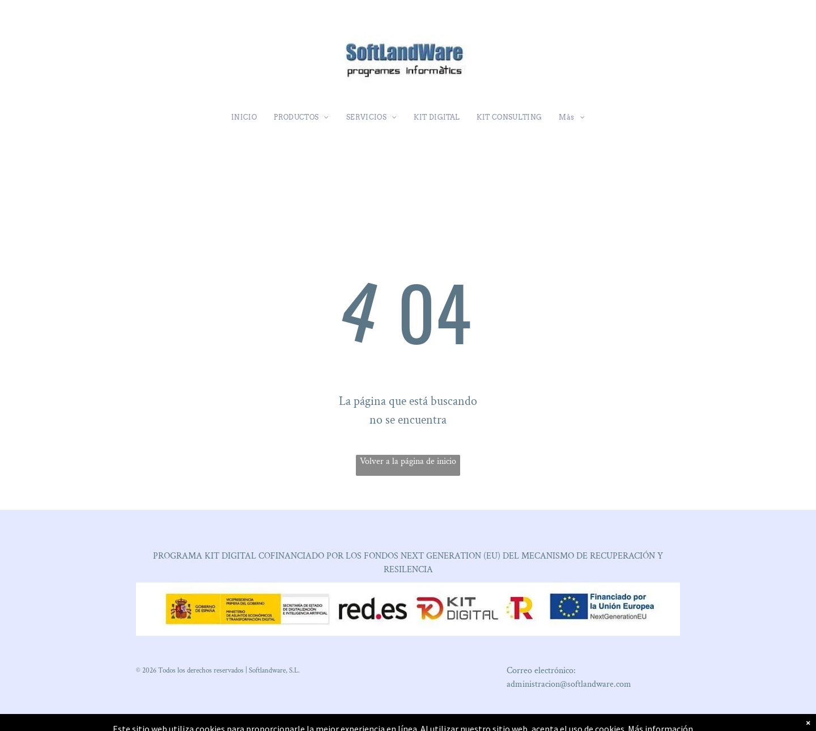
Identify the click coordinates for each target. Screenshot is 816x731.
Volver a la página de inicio (408, 461)
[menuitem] (244, 117)
